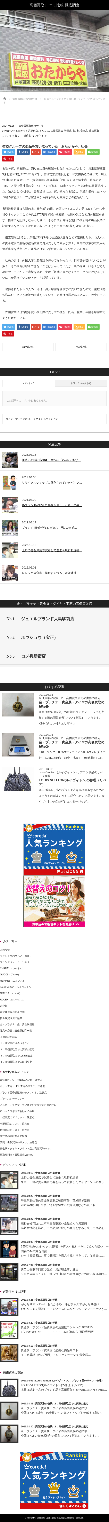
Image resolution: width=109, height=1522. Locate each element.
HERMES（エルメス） (12, 980)
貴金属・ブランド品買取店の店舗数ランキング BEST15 (57, 1327)
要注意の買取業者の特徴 (13, 1136)
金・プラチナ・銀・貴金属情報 (17, 1024)
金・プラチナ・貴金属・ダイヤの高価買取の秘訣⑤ (54, 1408)
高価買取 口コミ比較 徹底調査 (54, 5)
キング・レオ (39, 135)
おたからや (8, 130)
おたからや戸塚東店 (27, 130)
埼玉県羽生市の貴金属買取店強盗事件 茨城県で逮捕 (55, 1200)
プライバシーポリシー (12, 1098)
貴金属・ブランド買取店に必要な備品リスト (49, 1350)
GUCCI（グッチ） (10, 974)
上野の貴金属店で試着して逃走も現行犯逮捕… (52, 550)
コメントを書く (10, 135)
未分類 (3, 1005)
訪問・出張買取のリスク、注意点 (18, 1142)
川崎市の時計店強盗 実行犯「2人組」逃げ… (51, 460)
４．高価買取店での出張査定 (16, 1061)
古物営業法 (57, 130)
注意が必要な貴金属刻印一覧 (16, 1030)
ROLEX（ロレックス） (13, 999)
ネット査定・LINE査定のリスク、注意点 (22, 1086)
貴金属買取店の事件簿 (24, 98)
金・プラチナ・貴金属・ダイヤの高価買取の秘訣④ (54, 1431)
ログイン (38, 419)
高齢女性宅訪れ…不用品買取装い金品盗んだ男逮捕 (54, 1223)
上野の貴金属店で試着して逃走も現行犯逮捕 (49, 1177)
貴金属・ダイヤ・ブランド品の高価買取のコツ (26, 1148)
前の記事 (28, 347)
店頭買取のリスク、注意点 (15, 1129)
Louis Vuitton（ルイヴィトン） (58, 772)
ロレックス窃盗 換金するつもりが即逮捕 (49, 572)
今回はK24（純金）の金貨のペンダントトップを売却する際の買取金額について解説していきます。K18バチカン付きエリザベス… (71, 717)
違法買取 (94, 130)
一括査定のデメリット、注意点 (17, 1117)
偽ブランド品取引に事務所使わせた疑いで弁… (52, 505)
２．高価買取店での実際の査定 (80, 698)
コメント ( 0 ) (28, 383)
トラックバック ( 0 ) (81, 383)
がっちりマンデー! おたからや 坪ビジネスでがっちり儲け (60, 1304)
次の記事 (81, 347)
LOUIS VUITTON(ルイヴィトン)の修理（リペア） (53, 1385)
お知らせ (5, 949)
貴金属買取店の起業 (11, 1018)
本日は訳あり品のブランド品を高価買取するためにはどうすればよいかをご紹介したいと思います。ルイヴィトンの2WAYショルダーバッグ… (72, 795)
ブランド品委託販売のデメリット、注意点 (23, 1092)
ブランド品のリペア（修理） (16, 955)
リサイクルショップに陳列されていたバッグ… (52, 482)
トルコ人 (44, 130)
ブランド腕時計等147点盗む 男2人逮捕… (49, 527)
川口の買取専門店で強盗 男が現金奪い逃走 (49, 1269)
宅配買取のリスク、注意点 (15, 1123)
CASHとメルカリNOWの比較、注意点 (21, 1080)
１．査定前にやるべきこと (15, 1043)
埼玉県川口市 (71, 130)
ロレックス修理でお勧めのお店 (17, 1111)
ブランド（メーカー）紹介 (15, 962)
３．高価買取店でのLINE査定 (16, 1055)
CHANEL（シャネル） (12, 968)
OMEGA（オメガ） (11, 993)
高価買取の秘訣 (49, 698)
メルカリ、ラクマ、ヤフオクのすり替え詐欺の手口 (28, 1104)
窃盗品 (84, 130)
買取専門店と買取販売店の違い (17, 1154)
